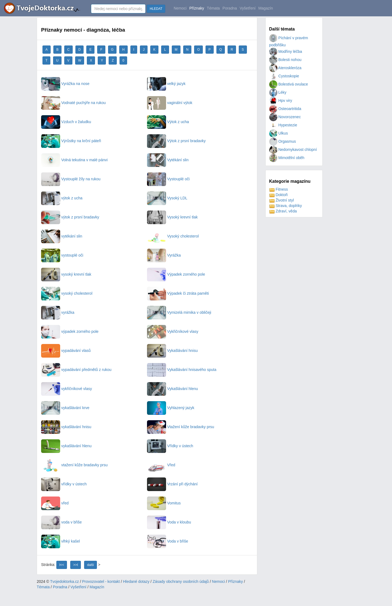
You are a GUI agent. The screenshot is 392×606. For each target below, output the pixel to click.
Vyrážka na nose (65, 83)
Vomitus (164, 503)
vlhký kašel (60, 541)
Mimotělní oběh (287, 158)
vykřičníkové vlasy (66, 388)
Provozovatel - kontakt (101, 581)
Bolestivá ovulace (288, 84)
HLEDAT (156, 9)
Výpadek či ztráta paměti (178, 293)
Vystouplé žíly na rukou (70, 179)
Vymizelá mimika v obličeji (179, 312)
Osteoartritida (285, 108)
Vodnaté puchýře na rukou (73, 103)
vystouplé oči (62, 255)
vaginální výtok (169, 103)
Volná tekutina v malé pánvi (74, 160)
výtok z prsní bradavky (70, 217)
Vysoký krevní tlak (172, 217)
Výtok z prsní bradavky (176, 141)
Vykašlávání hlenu (172, 388)
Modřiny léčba (285, 51)
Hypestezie (283, 125)
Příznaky (196, 8)
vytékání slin (61, 236)
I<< (61, 565)
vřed (55, 503)
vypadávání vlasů (66, 350)
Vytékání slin (168, 160)
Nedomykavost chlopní (293, 149)
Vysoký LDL (167, 198)
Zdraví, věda (283, 211)
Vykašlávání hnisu (172, 350)
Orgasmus (282, 141)
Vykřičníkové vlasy (172, 331)
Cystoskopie (284, 76)
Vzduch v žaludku (66, 122)
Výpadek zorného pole (176, 274)
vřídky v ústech (64, 484)
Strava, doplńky (285, 205)
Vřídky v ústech (170, 446)
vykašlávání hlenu (66, 446)
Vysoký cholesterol (173, 236)
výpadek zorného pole (70, 331)
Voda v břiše (167, 541)
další (90, 565)
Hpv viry (280, 100)
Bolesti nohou (285, 59)
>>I (75, 565)
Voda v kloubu (169, 522)
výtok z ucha (61, 198)
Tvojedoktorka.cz (64, 581)
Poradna (229, 8)
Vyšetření (248, 8)
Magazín (265, 8)
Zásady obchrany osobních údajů (181, 581)
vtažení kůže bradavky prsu (74, 465)
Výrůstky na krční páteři (71, 141)
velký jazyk (166, 83)
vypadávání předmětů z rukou (76, 369)
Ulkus (278, 133)
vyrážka (57, 312)
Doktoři (278, 195)
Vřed (161, 465)
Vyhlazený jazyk (170, 408)
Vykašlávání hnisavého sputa (181, 369)
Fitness (278, 189)
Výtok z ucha (168, 122)
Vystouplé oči (168, 179)
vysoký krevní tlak (66, 274)
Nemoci (180, 8)
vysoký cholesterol (66, 293)
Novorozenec (285, 117)
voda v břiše (61, 522)
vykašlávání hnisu (66, 427)
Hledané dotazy (136, 581)
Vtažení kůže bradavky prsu (180, 427)
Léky (277, 92)
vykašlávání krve (65, 408)
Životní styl (281, 200)
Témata (213, 8)
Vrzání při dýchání (172, 484)
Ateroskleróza (285, 68)
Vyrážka (164, 255)
